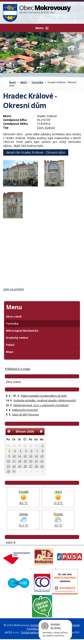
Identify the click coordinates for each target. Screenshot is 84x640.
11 (19, 456)
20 (30, 461)
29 (42, 466)
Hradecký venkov (17, 337)
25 (19, 445)
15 (42, 456)
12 (25, 456)
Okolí (23, 82)
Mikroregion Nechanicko (22, 330)
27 (30, 445)
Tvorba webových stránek (37, 632)
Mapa (9, 352)
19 (25, 461)
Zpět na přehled (13, 289)
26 (25, 445)
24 (14, 445)
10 (14, 456)
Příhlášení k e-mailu (17, 369)
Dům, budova (46, 127)
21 (36, 461)
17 (14, 461)
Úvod (12, 82)
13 (30, 456)
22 (42, 461)
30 (8, 471)
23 (8, 445)
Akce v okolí (14, 316)
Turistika (37, 82)
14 (36, 456)
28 (36, 445)
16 (8, 461)
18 (19, 461)
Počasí (10, 345)
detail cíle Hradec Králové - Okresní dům (35, 152)
